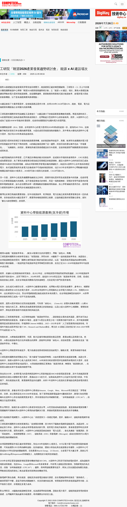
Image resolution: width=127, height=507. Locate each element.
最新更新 (4, 30)
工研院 (12, 74)
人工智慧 (17, 22)
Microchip (71, 22)
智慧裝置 (55, 30)
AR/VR (61, 22)
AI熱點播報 (5, 22)
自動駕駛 (37, 22)
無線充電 (33, 30)
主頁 (13, 60)
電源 (48, 30)
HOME (122, 111)
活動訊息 (18, 60)
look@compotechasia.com (68, 503)
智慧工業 (24, 30)
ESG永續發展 (49, 22)
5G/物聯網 (14, 30)
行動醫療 (82, 22)
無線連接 (64, 30)
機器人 (27, 22)
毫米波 (41, 30)
